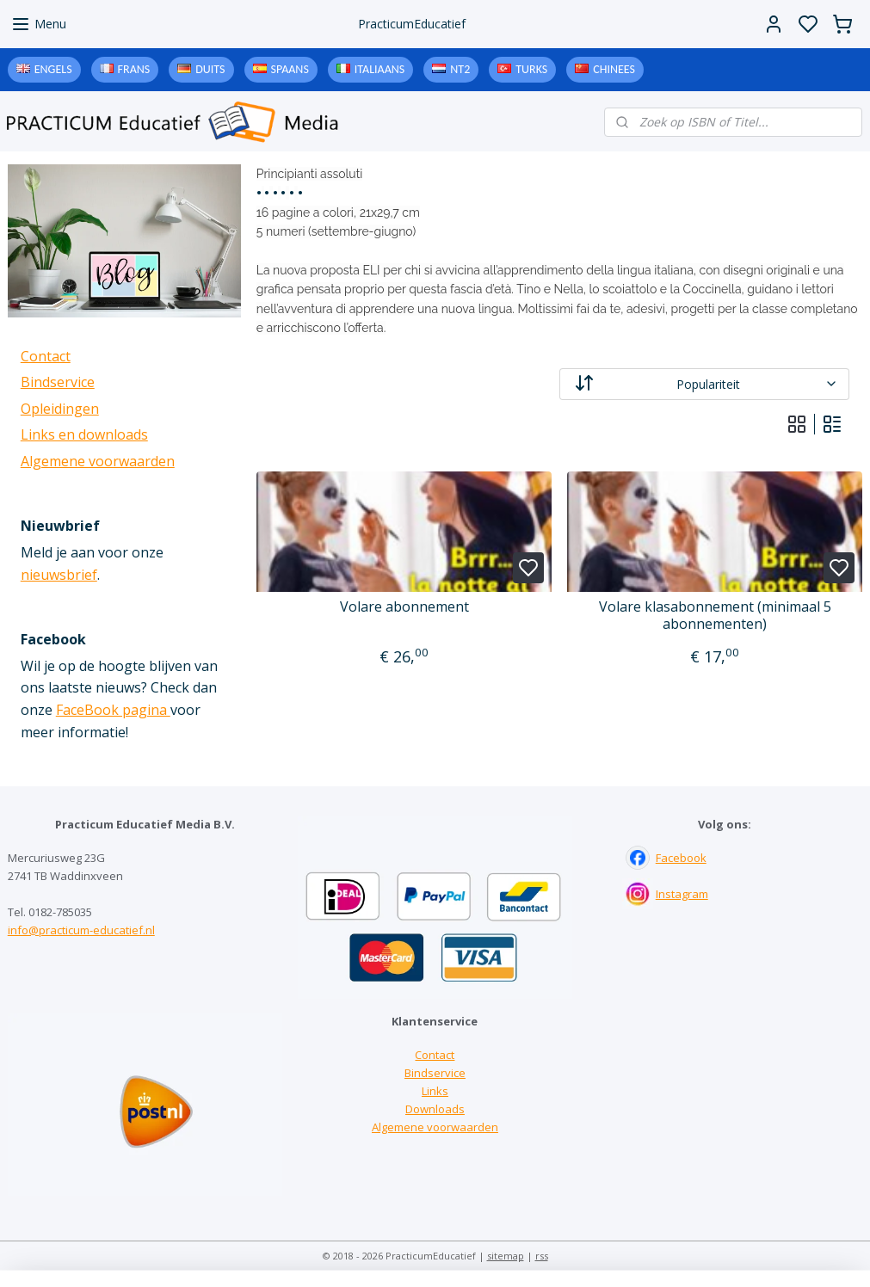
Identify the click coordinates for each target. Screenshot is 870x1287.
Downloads (435, 1109)
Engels (53, 69)
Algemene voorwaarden (98, 461)
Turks (531, 69)
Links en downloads (84, 434)
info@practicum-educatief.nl (81, 930)
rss (541, 1255)
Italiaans (379, 69)
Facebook (681, 857)
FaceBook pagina (113, 709)
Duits (210, 69)
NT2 (460, 69)
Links (435, 1091)
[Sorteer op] (704, 384)
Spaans (290, 69)
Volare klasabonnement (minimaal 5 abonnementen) (714, 615)
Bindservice (58, 382)
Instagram (682, 894)
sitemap (505, 1255)
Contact (46, 356)
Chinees (614, 69)
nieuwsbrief (59, 574)
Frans (134, 69)
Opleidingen (60, 408)
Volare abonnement (403, 607)
